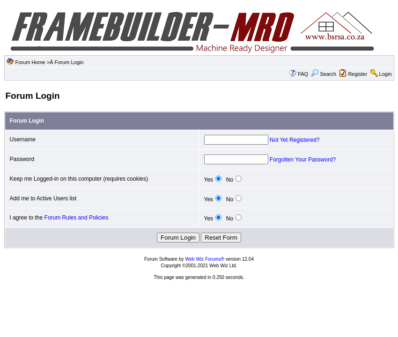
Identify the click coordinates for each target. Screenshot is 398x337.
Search (323, 74)
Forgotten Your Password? (303, 159)
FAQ (303, 74)
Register (357, 74)
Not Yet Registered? (295, 140)
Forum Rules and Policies (76, 217)
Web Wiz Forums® (204, 259)
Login (385, 74)
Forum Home (30, 62)
